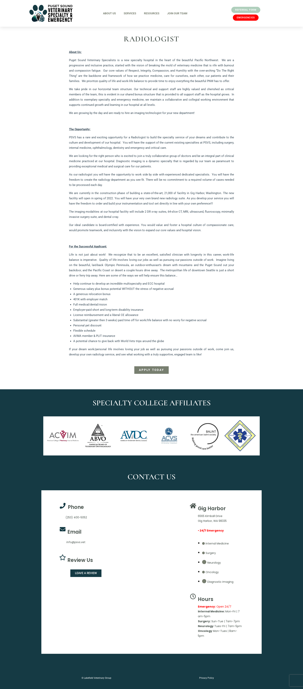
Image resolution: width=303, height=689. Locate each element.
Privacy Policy (206, 678)
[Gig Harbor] (193, 506)
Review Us (80, 560)
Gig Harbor (212, 508)
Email (74, 531)
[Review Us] (63, 557)
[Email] (63, 529)
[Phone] (63, 506)
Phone (76, 507)
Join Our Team (177, 13)
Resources (151, 13)
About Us (109, 13)
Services (130, 13)
